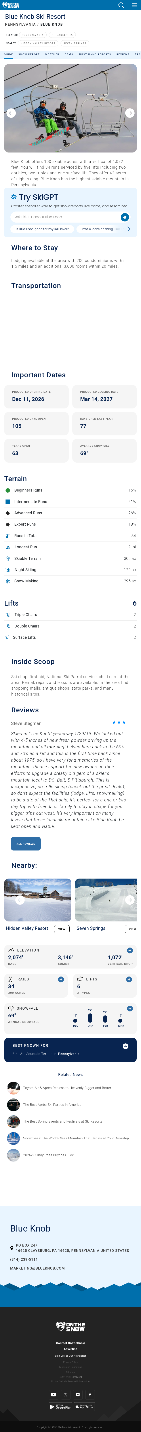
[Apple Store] (84, 1406)
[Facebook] (90, 1395)
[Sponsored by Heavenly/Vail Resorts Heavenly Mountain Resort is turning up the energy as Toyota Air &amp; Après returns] (67, 1088)
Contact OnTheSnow (70, 1343)
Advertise (70, 1349)
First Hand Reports (94, 54)
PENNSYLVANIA (20, 24)
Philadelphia (62, 35)
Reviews (123, 54)
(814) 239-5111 (24, 1259)
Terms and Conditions (70, 1367)
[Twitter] (65, 1395)
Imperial (77, 1377)
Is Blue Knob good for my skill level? (42, 229)
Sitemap (70, 1372)
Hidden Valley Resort (38, 43)
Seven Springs (74, 43)
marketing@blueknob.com (37, 1268)
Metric (69, 1377)
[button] (121, 5)
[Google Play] (60, 1406)
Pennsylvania (33, 35)
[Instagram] (78, 1395)
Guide (8, 54)
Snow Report (29, 54)
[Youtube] (53, 1395)
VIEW (62, 929)
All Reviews (26, 843)
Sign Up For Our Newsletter (70, 1355)
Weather (52, 54)
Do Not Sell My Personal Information (70, 1381)
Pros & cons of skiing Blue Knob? (106, 229)
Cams (69, 54)
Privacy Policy (70, 1362)
